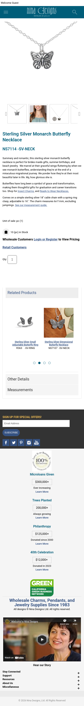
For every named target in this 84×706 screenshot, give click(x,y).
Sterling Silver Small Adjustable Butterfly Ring (25, 343)
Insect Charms (26, 191)
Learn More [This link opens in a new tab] (42, 517)
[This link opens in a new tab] (42, 581)
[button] (34, 363)
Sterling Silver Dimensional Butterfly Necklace (59, 343)
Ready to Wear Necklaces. (54, 191)
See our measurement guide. (31, 205)
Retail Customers (15, 247)
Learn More (42, 491)
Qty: (5, 259)
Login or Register (46, 239)
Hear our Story (42, 665)
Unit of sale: (9, 220)
